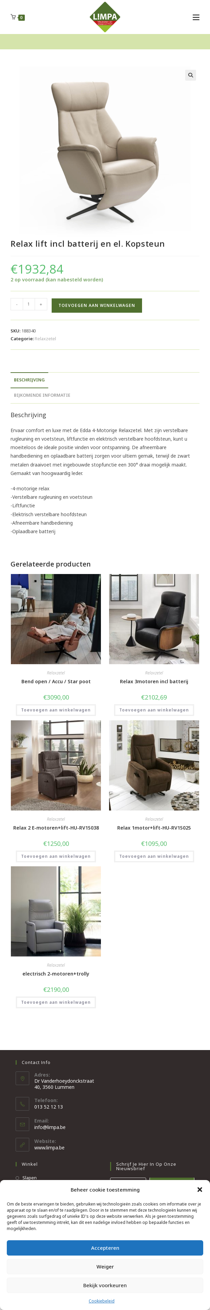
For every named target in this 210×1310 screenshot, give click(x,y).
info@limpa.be (50, 1127)
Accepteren (105, 1247)
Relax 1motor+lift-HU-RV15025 (154, 827)
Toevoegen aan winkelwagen (96, 305)
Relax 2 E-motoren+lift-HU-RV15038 (56, 827)
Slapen (29, 1178)
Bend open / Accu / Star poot (56, 681)
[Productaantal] (29, 304)
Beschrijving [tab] (29, 380)
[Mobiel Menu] (196, 17)
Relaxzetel (45, 338)
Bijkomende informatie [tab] (42, 395)
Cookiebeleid (102, 1301)
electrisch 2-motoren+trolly (55, 973)
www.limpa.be (49, 1147)
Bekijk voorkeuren (105, 1285)
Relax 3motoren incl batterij (154, 681)
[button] (199, 1189)
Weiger (105, 1266)
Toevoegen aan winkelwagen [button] (56, 710)
